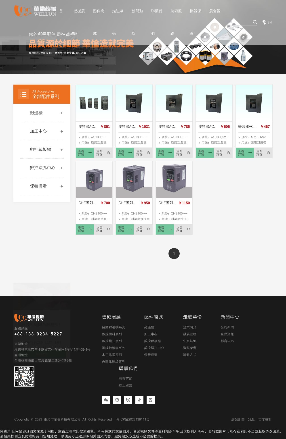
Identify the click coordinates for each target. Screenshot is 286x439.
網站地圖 (238, 420)
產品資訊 (227, 334)
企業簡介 (189, 327)
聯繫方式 (189, 355)
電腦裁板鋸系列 (113, 348)
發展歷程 (189, 334)
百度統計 (265, 420)
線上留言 (125, 386)
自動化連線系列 (113, 362)
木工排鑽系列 (112, 355)
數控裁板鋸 (40, 149)
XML (251, 420)
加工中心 (38, 131)
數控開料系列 (112, 334)
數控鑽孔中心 (42, 168)
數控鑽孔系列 (112, 341)
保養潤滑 (38, 186)
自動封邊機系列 (113, 327)
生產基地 (189, 341)
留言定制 (42, 344)
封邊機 (36, 113)
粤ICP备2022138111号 (132, 420)
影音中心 (227, 341)
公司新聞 (227, 327)
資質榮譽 (189, 348)
